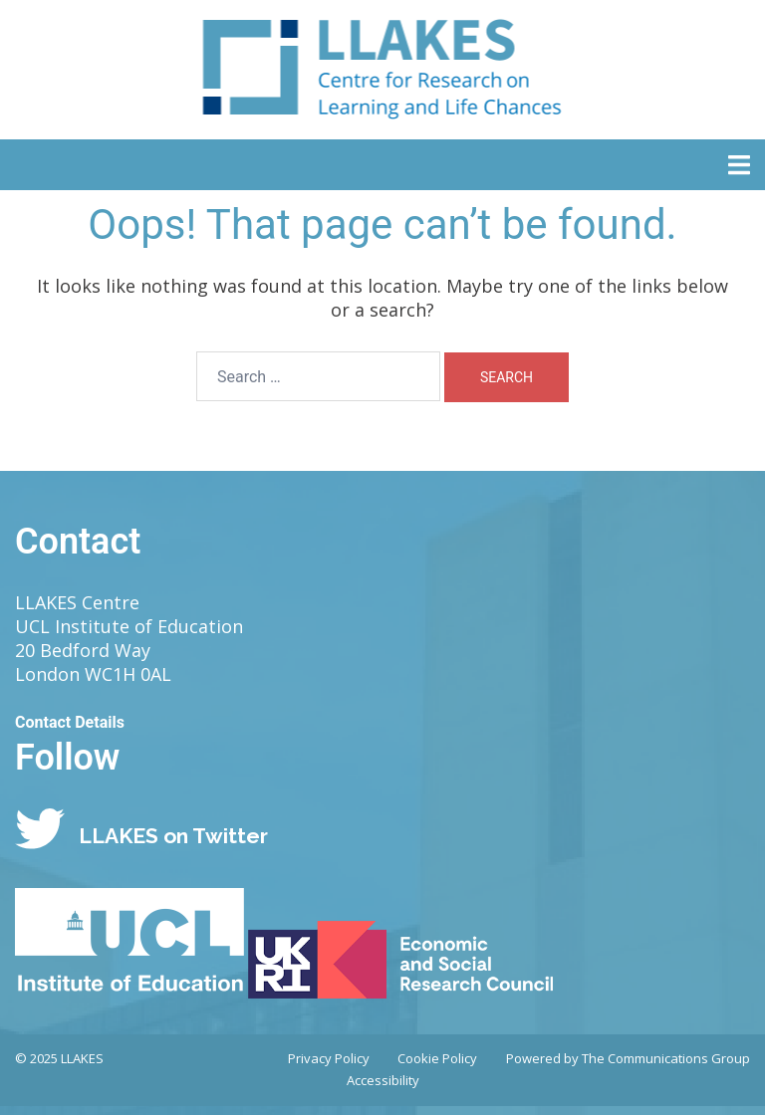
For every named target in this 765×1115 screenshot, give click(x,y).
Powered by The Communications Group (628, 1058)
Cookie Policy (437, 1058)
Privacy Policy (329, 1058)
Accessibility (383, 1080)
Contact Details (70, 722)
